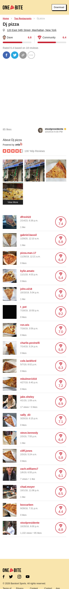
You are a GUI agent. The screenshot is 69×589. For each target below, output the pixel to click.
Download (59, 7)
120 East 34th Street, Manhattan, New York (31, 30)
